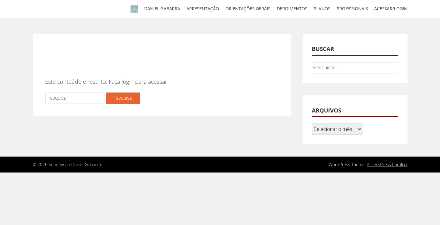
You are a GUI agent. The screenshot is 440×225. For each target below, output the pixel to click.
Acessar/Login (390, 9)
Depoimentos (292, 9)
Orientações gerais (247, 9)
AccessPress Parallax (387, 165)
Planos (322, 9)
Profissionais (352, 9)
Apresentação (202, 9)
